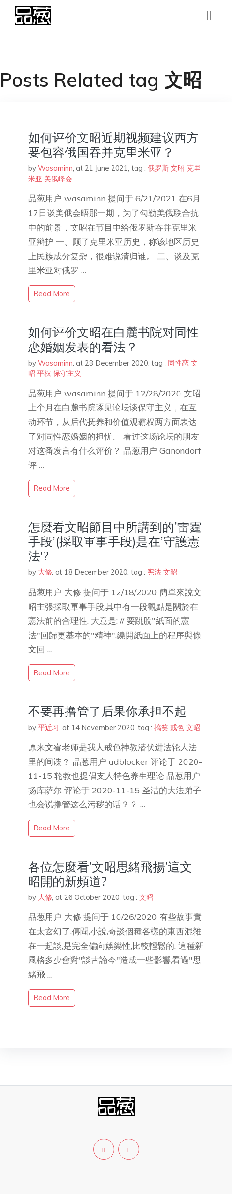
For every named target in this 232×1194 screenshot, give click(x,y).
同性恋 (178, 362)
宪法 (154, 571)
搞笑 (161, 727)
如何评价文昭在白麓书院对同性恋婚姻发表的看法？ (113, 339)
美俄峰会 (58, 178)
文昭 (178, 168)
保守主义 (67, 373)
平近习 (48, 727)
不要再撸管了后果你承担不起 (107, 711)
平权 (44, 373)
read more (51, 293)
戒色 (177, 727)
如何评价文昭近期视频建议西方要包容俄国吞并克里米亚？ (113, 145)
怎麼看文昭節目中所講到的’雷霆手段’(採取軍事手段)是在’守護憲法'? (115, 541)
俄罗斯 (158, 168)
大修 (45, 571)
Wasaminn (55, 168)
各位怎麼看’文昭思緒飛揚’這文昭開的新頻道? (110, 874)
